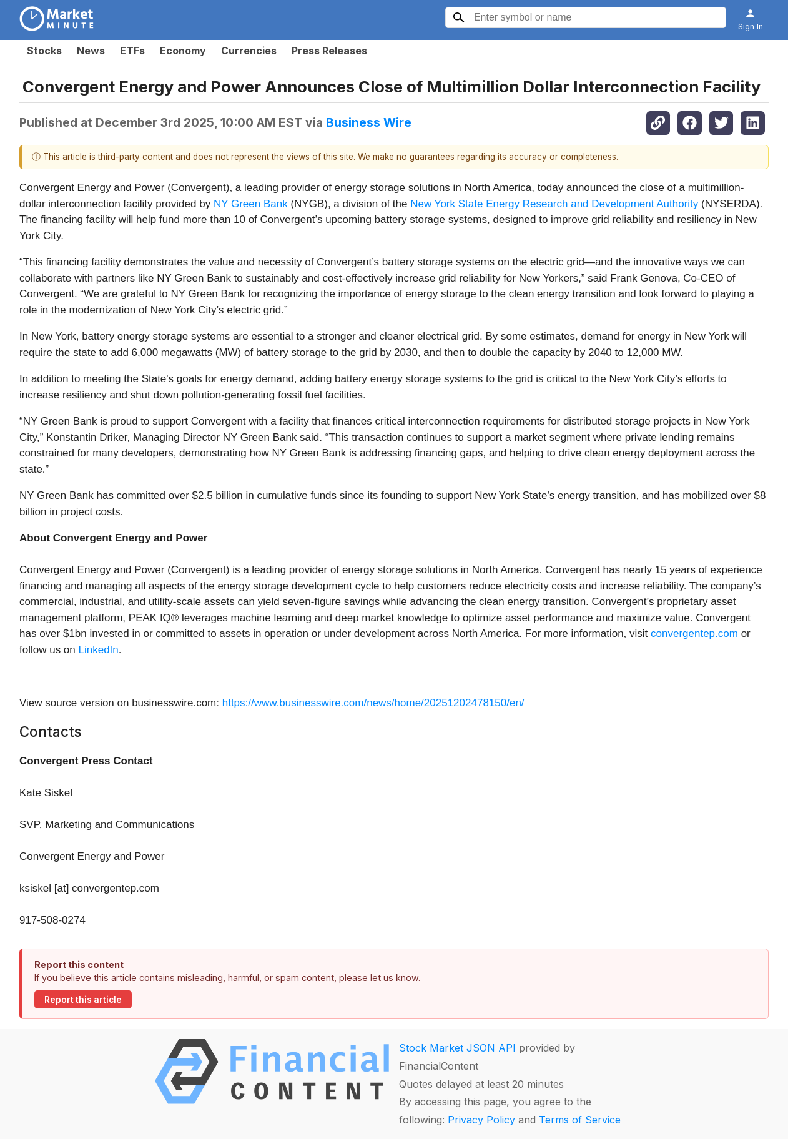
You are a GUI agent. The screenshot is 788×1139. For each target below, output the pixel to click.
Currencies (249, 50)
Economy (183, 50)
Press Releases (329, 50)
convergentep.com (694, 633)
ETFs (132, 50)
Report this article (83, 1000)
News (91, 50)
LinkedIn (99, 650)
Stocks (44, 50)
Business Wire (368, 122)
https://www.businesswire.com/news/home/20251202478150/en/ (373, 703)
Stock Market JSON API (457, 1048)
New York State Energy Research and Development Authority (554, 204)
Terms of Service (580, 1119)
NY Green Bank (251, 204)
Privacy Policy (481, 1119)
